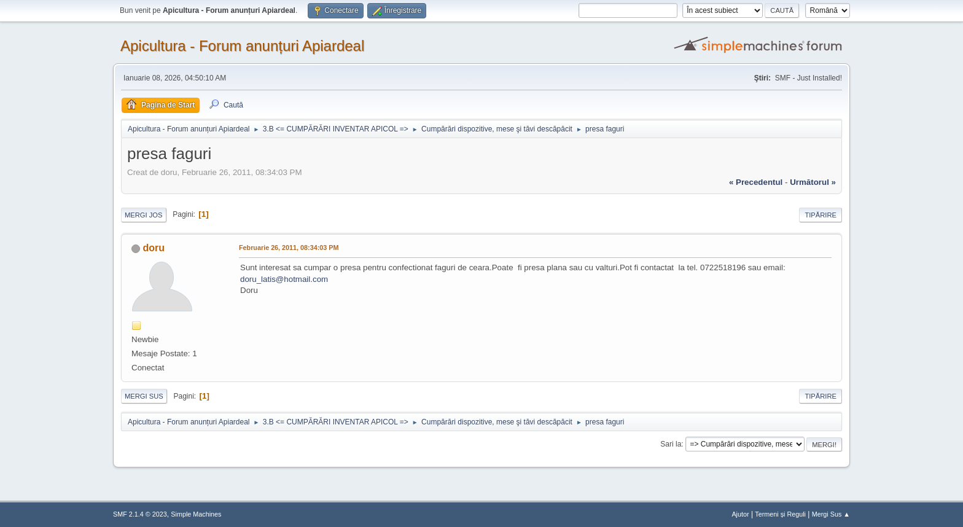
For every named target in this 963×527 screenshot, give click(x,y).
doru (153, 248)
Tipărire (820, 215)
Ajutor (740, 514)
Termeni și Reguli (780, 514)
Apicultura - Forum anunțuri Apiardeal (242, 45)
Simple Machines (196, 514)
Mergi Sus (144, 396)
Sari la (670, 444)
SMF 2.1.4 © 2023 (140, 514)
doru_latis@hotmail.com (284, 279)
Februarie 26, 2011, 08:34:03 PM (288, 247)
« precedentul (755, 182)
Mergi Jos (144, 215)
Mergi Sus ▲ (831, 514)
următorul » (813, 182)
